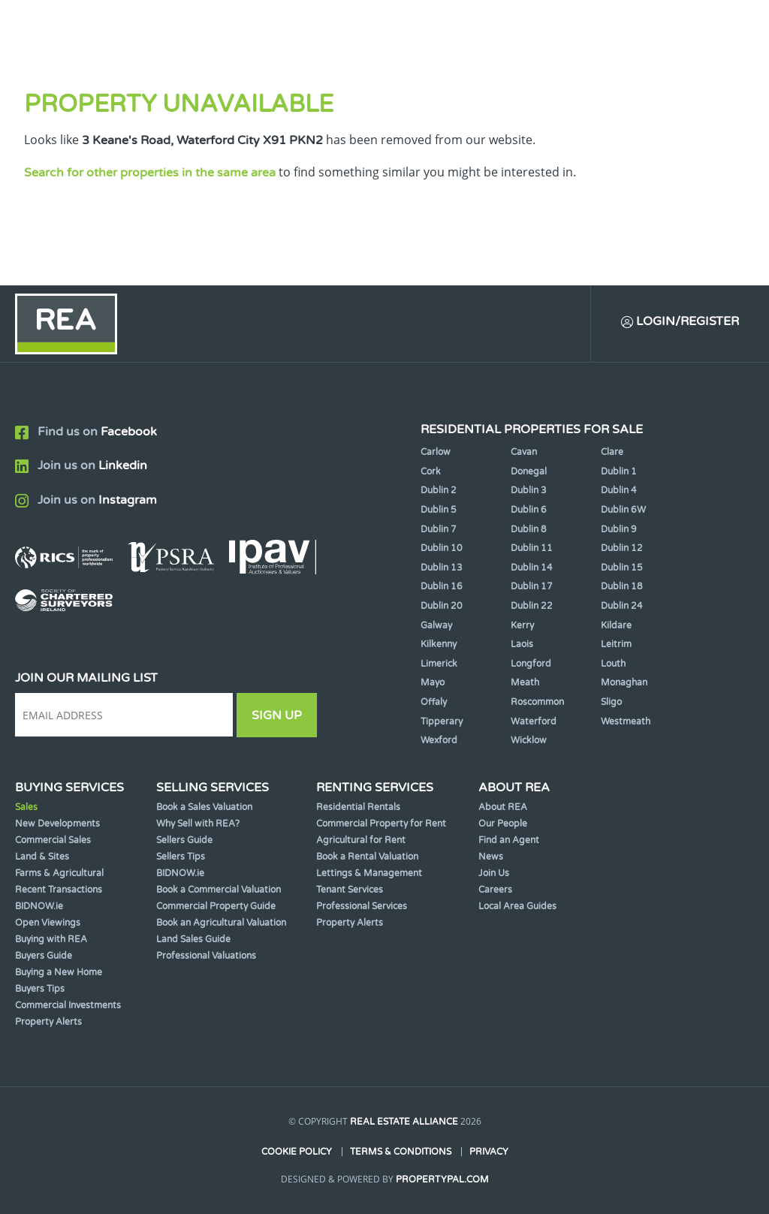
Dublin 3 (529, 490)
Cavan (524, 452)
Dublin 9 (619, 529)
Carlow (436, 452)
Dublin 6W (623, 510)
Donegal (529, 471)
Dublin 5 (439, 510)
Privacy (488, 1151)
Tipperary (442, 721)
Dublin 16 (442, 586)
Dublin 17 (532, 586)
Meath (525, 682)
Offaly (434, 702)
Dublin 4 (619, 490)
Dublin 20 (442, 606)
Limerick (439, 663)
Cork (431, 471)
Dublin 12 (622, 548)
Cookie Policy (296, 1151)
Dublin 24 (622, 606)
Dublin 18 (622, 586)
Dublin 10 (442, 548)
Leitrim (616, 644)
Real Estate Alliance (404, 1121)
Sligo (611, 702)
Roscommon (537, 702)
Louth (613, 663)
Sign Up (277, 715)
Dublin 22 (532, 606)
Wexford (439, 740)
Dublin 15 (622, 567)
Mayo (433, 682)
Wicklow (529, 740)
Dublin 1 (619, 471)
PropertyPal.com (442, 1179)
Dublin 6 (529, 510)
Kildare (616, 625)
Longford (531, 663)
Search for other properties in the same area (150, 172)
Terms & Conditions (400, 1151)
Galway (436, 625)
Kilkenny (439, 644)
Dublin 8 (529, 529)
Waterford (533, 721)
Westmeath (625, 721)
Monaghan (624, 682)
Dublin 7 (439, 529)
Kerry (522, 625)
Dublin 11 (532, 548)
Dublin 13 (442, 567)
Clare (612, 452)
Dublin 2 (439, 490)
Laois (522, 644)
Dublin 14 (532, 567)
